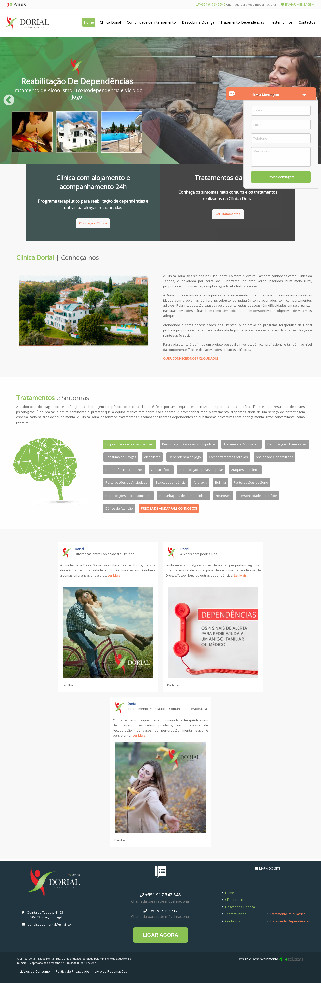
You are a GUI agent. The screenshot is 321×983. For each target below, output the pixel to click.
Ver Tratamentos (227, 214)
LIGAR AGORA (160, 935)
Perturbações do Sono (251, 482)
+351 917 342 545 (236, 4)
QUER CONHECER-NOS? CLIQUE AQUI (190, 358)
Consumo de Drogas (120, 457)
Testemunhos (281, 22)
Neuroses (223, 495)
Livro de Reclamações (111, 971)
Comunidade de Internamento (151, 22)
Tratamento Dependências (242, 22)
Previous (9, 100)
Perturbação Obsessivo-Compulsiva (189, 444)
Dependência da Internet (124, 469)
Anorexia (200, 482)
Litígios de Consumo (35, 971)
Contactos (307, 22)
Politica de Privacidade (72, 971)
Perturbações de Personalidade (183, 495)
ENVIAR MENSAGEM (297, 4)
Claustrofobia (161, 469)
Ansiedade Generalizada (274, 457)
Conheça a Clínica (93, 223)
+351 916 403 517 (160, 910)
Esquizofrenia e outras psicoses (129, 444)
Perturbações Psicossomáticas (128, 495)
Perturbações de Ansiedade (126, 482)
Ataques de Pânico (245, 469)
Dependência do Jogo (185, 457)
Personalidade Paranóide (258, 495)
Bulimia (220, 482)
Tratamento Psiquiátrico (241, 444)
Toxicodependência (171, 482)
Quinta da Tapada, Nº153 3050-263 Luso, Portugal (45, 914)
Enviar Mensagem (281, 177)
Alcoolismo (152, 457)
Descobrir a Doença (198, 22)
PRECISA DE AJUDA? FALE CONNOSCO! (169, 508)
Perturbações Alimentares (287, 444)
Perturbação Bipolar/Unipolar (201, 469)
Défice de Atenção (119, 508)
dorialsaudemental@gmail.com (51, 924)
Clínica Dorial (110, 22)
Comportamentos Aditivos (228, 457)
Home (89, 22)
